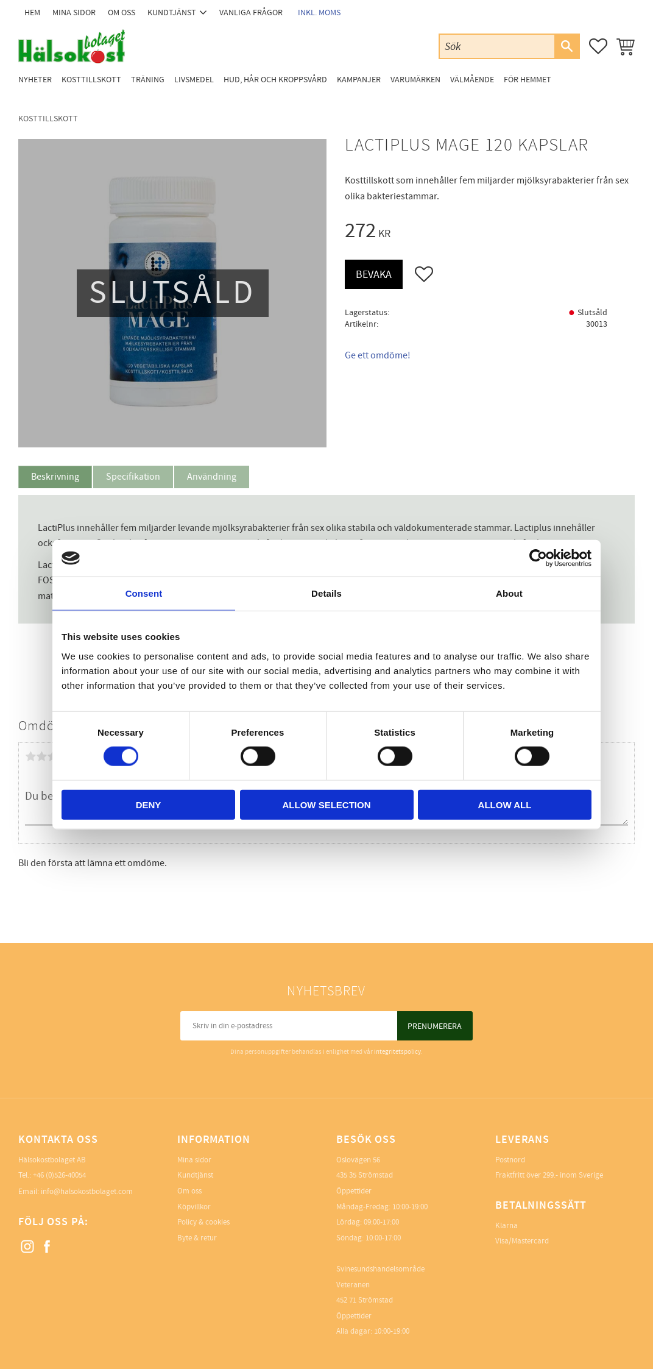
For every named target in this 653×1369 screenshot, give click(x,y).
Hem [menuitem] (32, 12)
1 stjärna (30, 756)
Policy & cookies (203, 1222)
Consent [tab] (144, 593)
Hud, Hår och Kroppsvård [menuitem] (275, 79)
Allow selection (327, 804)
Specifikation (133, 477)
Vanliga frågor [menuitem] (251, 12)
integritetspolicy (397, 1051)
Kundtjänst (195, 1175)
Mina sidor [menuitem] (74, 12)
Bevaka (374, 275)
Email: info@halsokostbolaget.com (75, 1192)
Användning (211, 477)
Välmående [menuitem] (472, 79)
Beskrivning (55, 477)
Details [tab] (326, 593)
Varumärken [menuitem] (415, 79)
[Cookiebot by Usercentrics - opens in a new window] (538, 558)
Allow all (505, 804)
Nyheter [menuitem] (35, 79)
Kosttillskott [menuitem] (91, 79)
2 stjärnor (41, 756)
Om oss (189, 1191)
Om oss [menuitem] (121, 12)
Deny (148, 804)
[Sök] (566, 46)
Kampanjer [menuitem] (359, 79)
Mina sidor (194, 1160)
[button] (598, 46)
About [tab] (509, 593)
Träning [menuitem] (147, 79)
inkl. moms (319, 12)
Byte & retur (197, 1238)
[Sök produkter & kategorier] (497, 46)
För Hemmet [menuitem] (527, 79)
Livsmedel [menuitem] (194, 79)
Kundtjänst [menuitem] (171, 12)
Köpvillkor (194, 1207)
